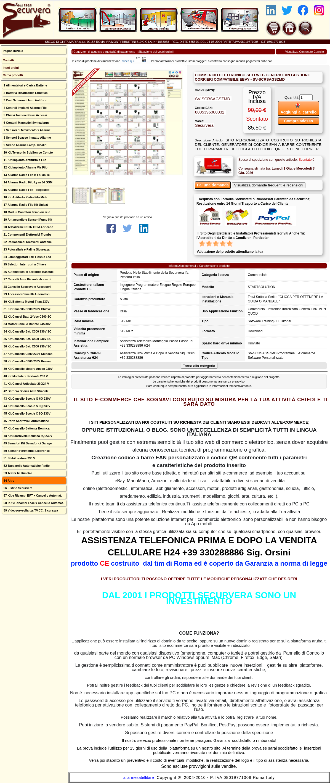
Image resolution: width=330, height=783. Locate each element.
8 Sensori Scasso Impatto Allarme (27, 137)
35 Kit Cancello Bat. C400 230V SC (27, 339)
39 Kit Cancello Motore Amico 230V (28, 368)
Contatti (8, 60)
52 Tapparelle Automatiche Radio (26, 465)
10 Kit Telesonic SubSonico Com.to (28, 152)
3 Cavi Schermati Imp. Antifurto (25, 100)
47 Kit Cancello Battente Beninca (26, 428)
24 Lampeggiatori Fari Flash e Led (27, 257)
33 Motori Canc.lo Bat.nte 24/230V (27, 324)
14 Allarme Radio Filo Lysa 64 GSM (27, 182)
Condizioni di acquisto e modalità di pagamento (104, 51)
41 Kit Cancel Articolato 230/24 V (26, 383)
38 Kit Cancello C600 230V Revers (27, 361)
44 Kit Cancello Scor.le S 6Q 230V (26, 406)
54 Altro (8, 480)
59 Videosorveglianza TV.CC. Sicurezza (30, 510)
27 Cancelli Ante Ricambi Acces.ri (26, 279)
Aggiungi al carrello (299, 108)
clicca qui (130, 61)
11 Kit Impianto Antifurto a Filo (24, 160)
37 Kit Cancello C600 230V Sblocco (27, 353)
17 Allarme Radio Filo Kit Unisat (25, 204)
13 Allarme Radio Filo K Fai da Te (26, 174)
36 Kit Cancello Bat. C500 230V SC (27, 346)
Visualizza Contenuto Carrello (304, 51)
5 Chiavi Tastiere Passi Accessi (25, 115)
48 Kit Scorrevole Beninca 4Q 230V (27, 435)
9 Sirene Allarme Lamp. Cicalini (25, 145)
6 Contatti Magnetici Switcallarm (26, 122)
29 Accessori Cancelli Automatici (26, 294)
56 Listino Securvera (17, 488)
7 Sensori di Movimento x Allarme (26, 130)
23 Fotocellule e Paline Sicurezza (26, 249)
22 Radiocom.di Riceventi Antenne (27, 242)
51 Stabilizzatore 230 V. (19, 458)
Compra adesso (298, 121)
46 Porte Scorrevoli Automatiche (26, 421)
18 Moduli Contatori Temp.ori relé (26, 212)
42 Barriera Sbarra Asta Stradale (26, 391)
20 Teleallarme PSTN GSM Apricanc (28, 227)
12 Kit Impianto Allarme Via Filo (25, 167)
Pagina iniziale (13, 50)
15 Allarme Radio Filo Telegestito (26, 189)
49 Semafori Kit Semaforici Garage (27, 443)
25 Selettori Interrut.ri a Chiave (24, 264)
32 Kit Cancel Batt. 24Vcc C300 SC (27, 316)
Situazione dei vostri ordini (155, 51)
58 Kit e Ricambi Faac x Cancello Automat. (33, 503)
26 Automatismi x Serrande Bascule (28, 271)
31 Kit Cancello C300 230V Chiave (27, 309)
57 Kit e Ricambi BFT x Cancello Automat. (32, 495)
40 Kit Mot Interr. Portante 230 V (25, 376)
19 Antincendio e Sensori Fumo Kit (27, 219)
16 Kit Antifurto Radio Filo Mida (25, 197)
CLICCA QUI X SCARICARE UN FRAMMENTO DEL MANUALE (199, 621)
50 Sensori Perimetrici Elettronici (26, 450)
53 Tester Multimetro (17, 473)
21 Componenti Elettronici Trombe (27, 234)
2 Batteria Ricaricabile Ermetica (25, 92)
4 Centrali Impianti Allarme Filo (25, 107)
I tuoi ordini (11, 67)
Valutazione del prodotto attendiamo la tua (230, 252)
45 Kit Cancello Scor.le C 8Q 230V (26, 413)
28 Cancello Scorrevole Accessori (27, 286)
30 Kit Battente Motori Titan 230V (26, 301)
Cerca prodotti (13, 75)
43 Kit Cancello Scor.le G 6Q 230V (27, 398)
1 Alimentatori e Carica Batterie (25, 85)
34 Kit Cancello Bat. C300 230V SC (27, 331)
